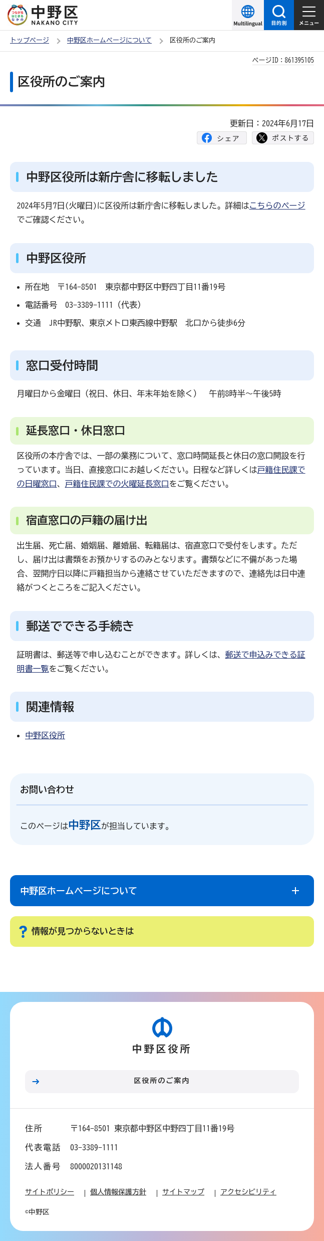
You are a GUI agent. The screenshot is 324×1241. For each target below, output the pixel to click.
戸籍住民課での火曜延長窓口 (117, 484)
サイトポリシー (49, 1191)
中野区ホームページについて (109, 40)
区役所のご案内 (162, 1080)
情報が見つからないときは (83, 931)
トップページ (29, 40)
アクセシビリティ (248, 1191)
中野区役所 (45, 735)
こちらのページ (277, 205)
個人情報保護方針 (118, 1191)
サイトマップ (183, 1191)
